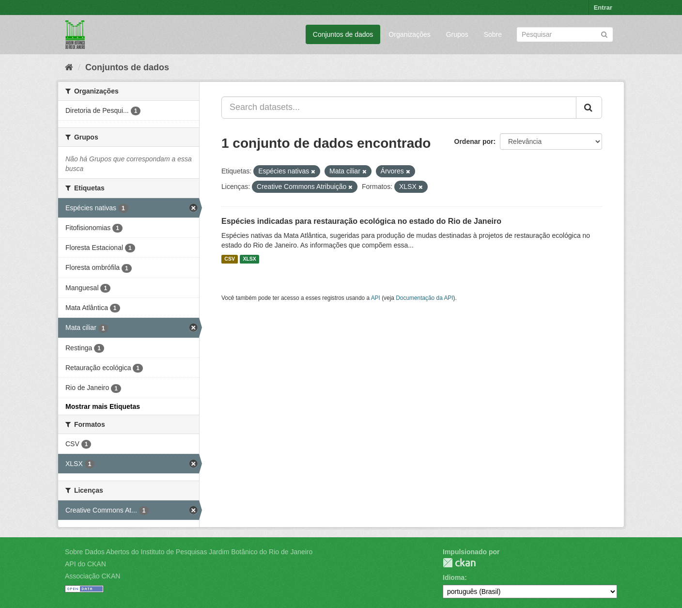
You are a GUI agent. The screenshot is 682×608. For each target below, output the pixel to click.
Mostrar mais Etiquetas (102, 406)
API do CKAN (85, 564)
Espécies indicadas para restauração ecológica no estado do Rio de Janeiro (361, 221)
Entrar (603, 7)
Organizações (409, 34)
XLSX (249, 259)
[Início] (69, 67)
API (375, 298)
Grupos (457, 34)
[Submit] (604, 34)
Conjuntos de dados (343, 34)
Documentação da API (424, 298)
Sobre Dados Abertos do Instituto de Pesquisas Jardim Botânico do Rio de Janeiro (188, 552)
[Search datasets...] (398, 107)
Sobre (493, 34)
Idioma (454, 577)
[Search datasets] (564, 34)
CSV (229, 259)
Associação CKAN (92, 576)
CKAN (459, 563)
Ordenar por (474, 141)
